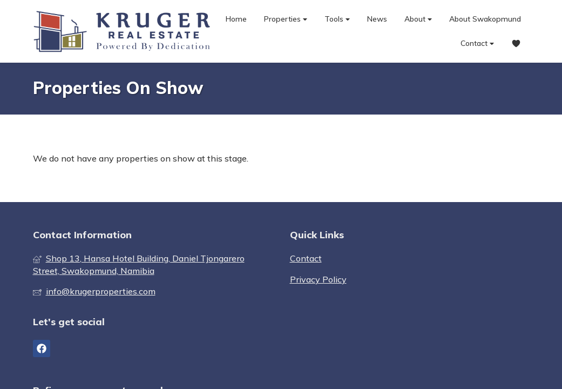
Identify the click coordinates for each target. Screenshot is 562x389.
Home (236, 19)
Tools (337, 19)
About (418, 19)
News (377, 19)
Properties (285, 19)
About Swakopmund (485, 19)
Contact (477, 43)
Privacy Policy (318, 279)
